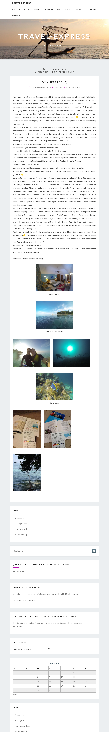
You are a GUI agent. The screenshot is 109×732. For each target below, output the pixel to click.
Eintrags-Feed (21, 523)
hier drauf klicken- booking (24, 600)
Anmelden (19, 518)
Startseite (16, 9)
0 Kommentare (73, 87)
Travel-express (21, 3)
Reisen (26, 9)
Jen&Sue (58, 87)
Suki (58, 9)
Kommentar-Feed (22, 529)
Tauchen (36, 9)
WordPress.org (21, 534)
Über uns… (68, 9)
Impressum (16, 16)
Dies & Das (80, 9)
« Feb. (15, 694)
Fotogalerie (48, 9)
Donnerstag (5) (55, 82)
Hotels (93, 9)
